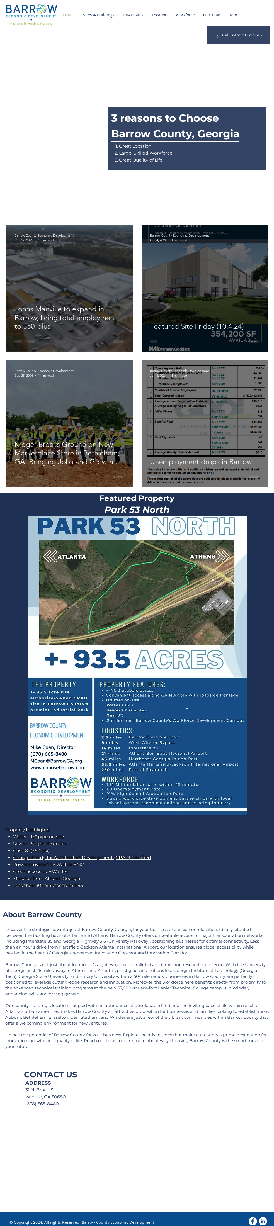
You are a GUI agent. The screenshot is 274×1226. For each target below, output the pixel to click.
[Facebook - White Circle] (253, 1221)
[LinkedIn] (263, 1221)
